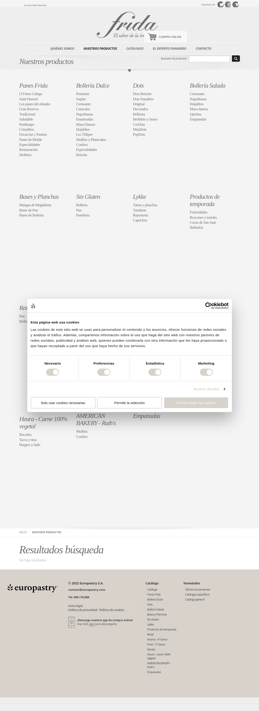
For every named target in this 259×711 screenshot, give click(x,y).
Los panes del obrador (34, 104)
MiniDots (140, 129)
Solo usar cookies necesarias (63, 403)
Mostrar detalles (206, 389)
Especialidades (29, 144)
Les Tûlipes (84, 134)
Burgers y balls (29, 445)
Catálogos (134, 48)
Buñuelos (196, 227)
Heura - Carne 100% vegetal (158, 656)
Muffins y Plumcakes (91, 139)
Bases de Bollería (31, 215)
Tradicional (27, 114)
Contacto (203, 48)
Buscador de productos (174, 58)
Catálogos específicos (197, 594)
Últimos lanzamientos (197, 589)
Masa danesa (199, 109)
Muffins (82, 431)
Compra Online (170, 37)
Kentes (151, 649)
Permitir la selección (129, 403)
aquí (91, 624)
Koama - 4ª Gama (157, 639)
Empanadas (198, 119)
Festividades (198, 212)
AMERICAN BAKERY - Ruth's (96, 419)
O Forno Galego (30, 94)
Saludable (26, 119)
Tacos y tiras (28, 440)
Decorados (140, 109)
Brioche (81, 155)
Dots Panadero (143, 99)
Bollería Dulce (92, 85)
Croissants (83, 104)
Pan (78, 210)
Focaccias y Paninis (33, 134)
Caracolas (83, 109)
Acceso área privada (35, 5)
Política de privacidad (82, 610)
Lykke (139, 196)
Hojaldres (83, 129)
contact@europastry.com (87, 590)
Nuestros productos (100, 48)
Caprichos (140, 220)
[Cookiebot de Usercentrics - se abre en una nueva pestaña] (209, 305)
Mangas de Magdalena (35, 205)
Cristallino (26, 129)
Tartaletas (139, 210)
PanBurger (26, 124)
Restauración (28, 149)
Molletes (25, 155)
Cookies (82, 144)
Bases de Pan (28, 210)
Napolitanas (84, 114)
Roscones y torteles (203, 217)
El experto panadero (169, 48)
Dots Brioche (142, 94)
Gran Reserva (29, 109)
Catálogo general (195, 599)
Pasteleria (83, 215)
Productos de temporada (205, 200)
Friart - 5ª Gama (156, 644)
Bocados (25, 434)
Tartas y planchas (145, 205)
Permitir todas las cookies (196, 403)
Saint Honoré (28, 99)
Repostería (140, 215)
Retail (26, 307)
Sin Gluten (88, 196)
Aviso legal (75, 606)
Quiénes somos (62, 48)
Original (139, 104)
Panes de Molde (30, 139)
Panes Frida (33, 85)
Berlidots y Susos (145, 119)
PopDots (139, 134)
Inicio (23, 532)
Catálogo (152, 589)
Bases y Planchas (39, 196)
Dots (138, 85)
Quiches (195, 114)
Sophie (81, 99)
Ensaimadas (84, 119)
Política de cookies (111, 610)
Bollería (81, 205)
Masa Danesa (85, 124)
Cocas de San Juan (203, 222)
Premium (82, 94)
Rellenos (139, 114)
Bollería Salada (207, 85)
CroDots (139, 124)
